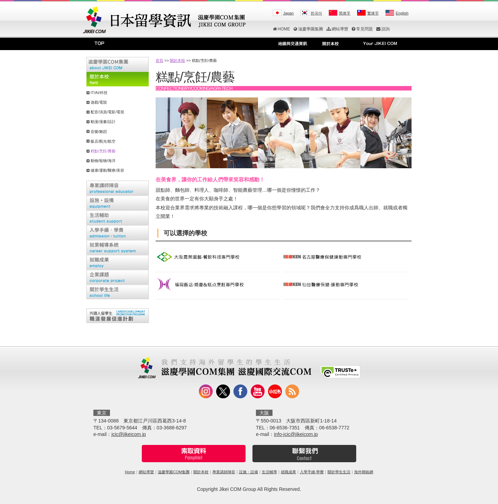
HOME (281, 29)
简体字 (344, 13)
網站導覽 (337, 29)
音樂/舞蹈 (99, 132)
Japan (288, 13)
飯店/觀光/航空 (103, 141)
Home (130, 472)
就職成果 (288, 472)
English (402, 13)
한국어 (316, 13)
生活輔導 (269, 472)
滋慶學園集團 (308, 29)
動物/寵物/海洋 (103, 161)
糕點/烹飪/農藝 (103, 151)
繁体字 (373, 13)
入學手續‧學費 (312, 472)
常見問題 (362, 29)
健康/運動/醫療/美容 (107, 170)
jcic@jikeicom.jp (128, 434)
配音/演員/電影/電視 (107, 112)
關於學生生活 (339, 472)
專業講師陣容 (223, 472)
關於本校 (177, 60)
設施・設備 (248, 472)
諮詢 (383, 29)
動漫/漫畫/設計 (103, 122)
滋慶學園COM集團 (174, 472)
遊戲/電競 (99, 102)
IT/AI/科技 (99, 93)
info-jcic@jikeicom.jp (296, 434)
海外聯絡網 (363, 472)
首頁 (159, 60)
